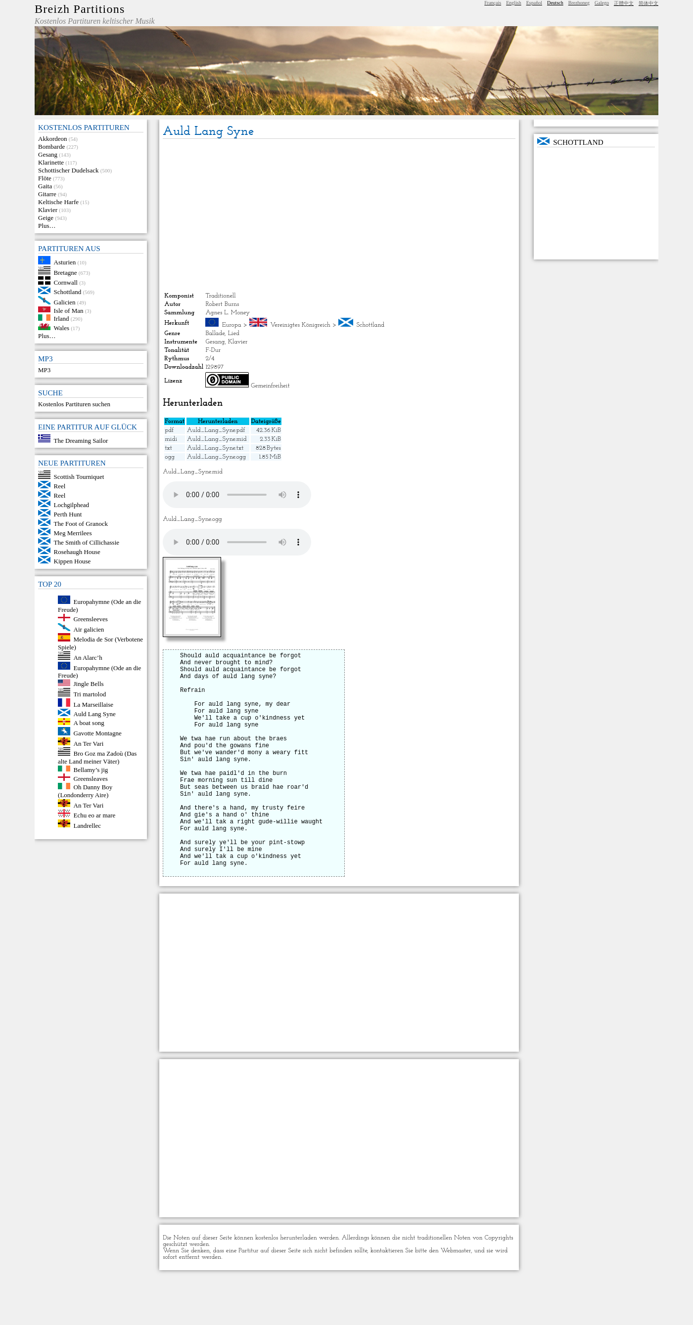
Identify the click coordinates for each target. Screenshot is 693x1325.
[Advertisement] (339, 215)
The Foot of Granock (81, 523)
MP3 (44, 370)
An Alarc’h (88, 657)
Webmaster (456, 1298)
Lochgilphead (71, 505)
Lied (233, 333)
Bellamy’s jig (91, 769)
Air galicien (89, 629)
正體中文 (624, 3)
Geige (45, 217)
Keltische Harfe (58, 202)
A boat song (89, 723)
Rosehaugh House (77, 552)
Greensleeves (91, 619)
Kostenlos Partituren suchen (74, 404)
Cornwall (66, 282)
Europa (231, 325)
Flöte (44, 178)
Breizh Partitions (80, 8)
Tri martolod (90, 694)
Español (534, 2)
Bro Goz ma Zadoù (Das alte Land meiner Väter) (97, 757)
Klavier (47, 210)
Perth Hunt (68, 514)
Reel (60, 486)
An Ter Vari (89, 743)
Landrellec (87, 825)
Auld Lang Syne (95, 714)
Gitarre (47, 194)
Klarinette (51, 162)
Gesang (47, 154)
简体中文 (648, 3)
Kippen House (72, 561)
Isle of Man (69, 310)
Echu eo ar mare (95, 815)
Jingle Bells (89, 683)
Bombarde (51, 146)
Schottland (68, 292)
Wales (61, 328)
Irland (61, 318)
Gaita (45, 186)
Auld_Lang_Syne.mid (217, 439)
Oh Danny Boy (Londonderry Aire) (85, 791)
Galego (602, 2)
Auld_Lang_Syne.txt (215, 448)
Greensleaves (91, 778)
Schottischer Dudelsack (68, 170)
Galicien (65, 302)
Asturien (65, 262)
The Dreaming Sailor (81, 440)
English (513, 2)
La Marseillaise (94, 704)
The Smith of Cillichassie (87, 542)
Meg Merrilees (73, 533)
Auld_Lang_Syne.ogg (216, 457)
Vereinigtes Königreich (300, 325)
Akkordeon (52, 138)
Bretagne (65, 272)
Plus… (46, 225)
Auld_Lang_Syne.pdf (216, 430)
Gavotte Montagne (98, 733)
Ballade (215, 333)
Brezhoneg (579, 2)
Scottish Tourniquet (79, 476)
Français (492, 2)
